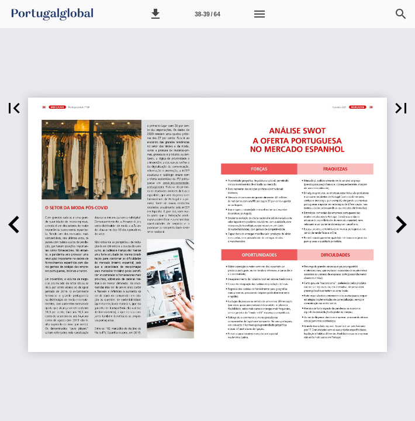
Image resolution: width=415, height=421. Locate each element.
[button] (155, 14)
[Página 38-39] (207, 14)
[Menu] (259, 14)
